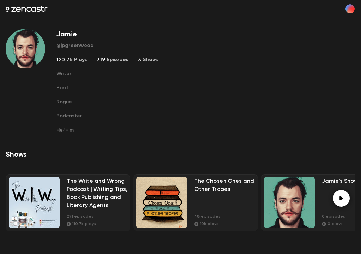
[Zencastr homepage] (27, 9)
